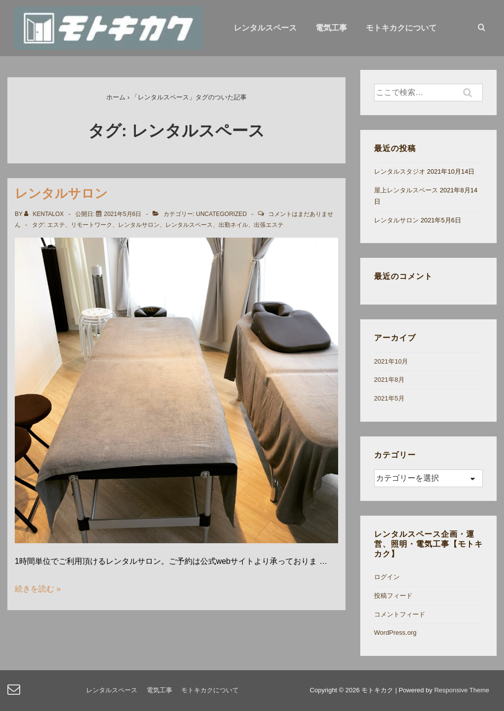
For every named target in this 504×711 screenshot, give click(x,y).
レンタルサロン (61, 193)
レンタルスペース (265, 28)
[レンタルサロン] (122, 214)
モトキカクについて (401, 28)
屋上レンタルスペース (406, 190)
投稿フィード (393, 595)
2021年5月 (389, 398)
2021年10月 (391, 361)
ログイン (387, 577)
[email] (15, 692)
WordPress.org (395, 632)
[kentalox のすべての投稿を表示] (44, 214)
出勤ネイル (233, 224)
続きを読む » (38, 589)
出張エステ (269, 224)
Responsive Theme (461, 690)
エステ (56, 224)
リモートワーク (91, 224)
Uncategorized (221, 214)
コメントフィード (399, 614)
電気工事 (331, 28)
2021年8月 (389, 379)
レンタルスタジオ (399, 171)
